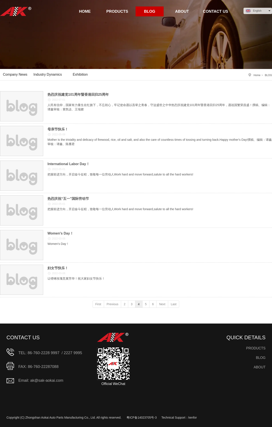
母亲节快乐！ (57, 129)
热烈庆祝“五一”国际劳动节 (68, 198)
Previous (112, 304)
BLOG (268, 75)
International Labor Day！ (68, 164)
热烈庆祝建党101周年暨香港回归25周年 (78, 94)
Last (173, 304)
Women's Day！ (60, 233)
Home (257, 75)
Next (162, 304)
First (98, 304)
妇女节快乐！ (57, 268)
